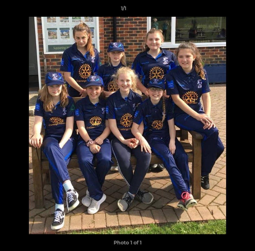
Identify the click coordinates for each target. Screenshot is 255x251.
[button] (230, 10)
